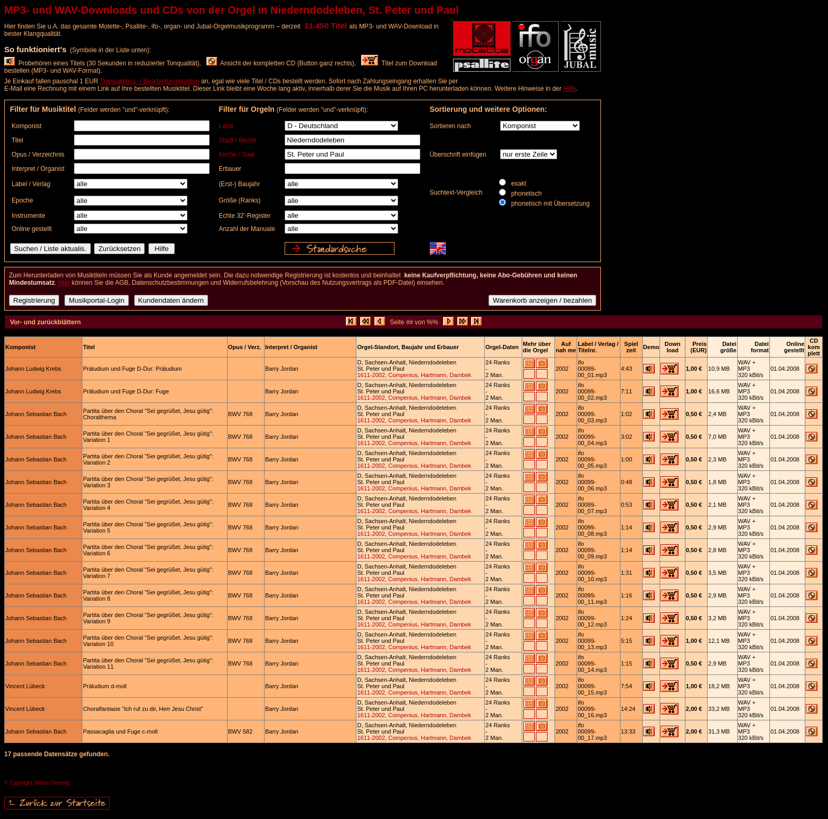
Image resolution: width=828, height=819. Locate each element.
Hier (64, 282)
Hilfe (569, 88)
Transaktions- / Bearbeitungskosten (149, 81)
